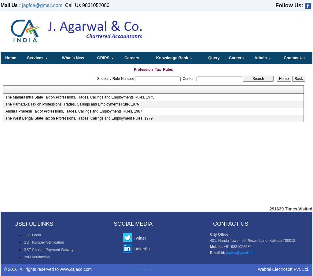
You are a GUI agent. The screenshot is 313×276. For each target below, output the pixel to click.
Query (214, 58)
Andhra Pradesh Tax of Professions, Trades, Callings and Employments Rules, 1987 (74, 111)
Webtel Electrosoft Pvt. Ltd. (283, 269)
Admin (263, 58)
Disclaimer (143, 269)
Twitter (140, 238)
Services (37, 58)
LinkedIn (142, 248)
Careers (131, 58)
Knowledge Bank (174, 58)
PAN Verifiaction (37, 257)
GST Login (32, 235)
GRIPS (105, 58)
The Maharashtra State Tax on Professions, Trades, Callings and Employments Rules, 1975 (80, 97)
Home (10, 58)
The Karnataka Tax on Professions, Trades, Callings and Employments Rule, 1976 (72, 104)
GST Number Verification (44, 242)
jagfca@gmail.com (42, 5)
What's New (73, 58)
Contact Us (294, 58)
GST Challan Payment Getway (48, 250)
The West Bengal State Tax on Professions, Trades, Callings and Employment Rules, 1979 (79, 118)
